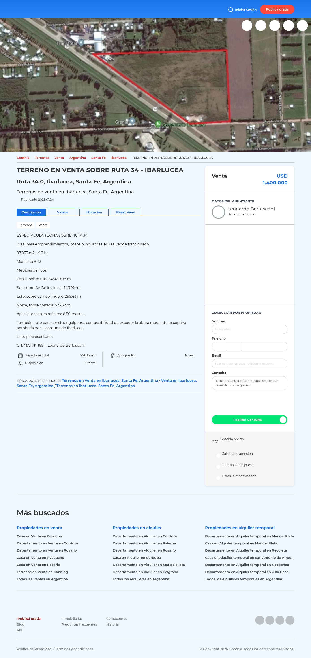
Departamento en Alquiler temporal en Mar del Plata (249, 536)
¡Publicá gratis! (29, 619)
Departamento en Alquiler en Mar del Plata (149, 565)
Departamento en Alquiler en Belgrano (145, 572)
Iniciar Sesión (242, 9)
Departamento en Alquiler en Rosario (144, 550)
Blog (20, 624)
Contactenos (116, 619)
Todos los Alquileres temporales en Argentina (243, 579)
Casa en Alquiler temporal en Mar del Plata (241, 543)
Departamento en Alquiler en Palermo (145, 543)
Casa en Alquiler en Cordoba (137, 557)
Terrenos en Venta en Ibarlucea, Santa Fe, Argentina (110, 380)
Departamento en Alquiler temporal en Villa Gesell (247, 572)
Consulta (219, 373)
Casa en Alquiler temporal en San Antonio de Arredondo (252, 557)
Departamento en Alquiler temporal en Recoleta (246, 550)
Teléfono (219, 338)
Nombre (218, 321)
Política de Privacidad (34, 649)
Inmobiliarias (72, 619)
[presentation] (250, 402)
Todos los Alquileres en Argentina (141, 579)
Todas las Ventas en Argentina (42, 579)
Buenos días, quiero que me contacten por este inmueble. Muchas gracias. (249, 383)
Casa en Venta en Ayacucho (40, 557)
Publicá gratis (277, 9)
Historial (113, 624)
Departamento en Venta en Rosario (47, 550)
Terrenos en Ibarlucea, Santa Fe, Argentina (95, 386)
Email (216, 356)
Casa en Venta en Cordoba (39, 536)
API (19, 630)
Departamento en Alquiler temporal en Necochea (247, 565)
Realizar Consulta (260, 419)
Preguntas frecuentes (79, 624)
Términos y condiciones (74, 649)
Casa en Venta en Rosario (38, 565)
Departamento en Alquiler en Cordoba (145, 536)
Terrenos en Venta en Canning (42, 572)
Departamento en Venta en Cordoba (48, 543)
